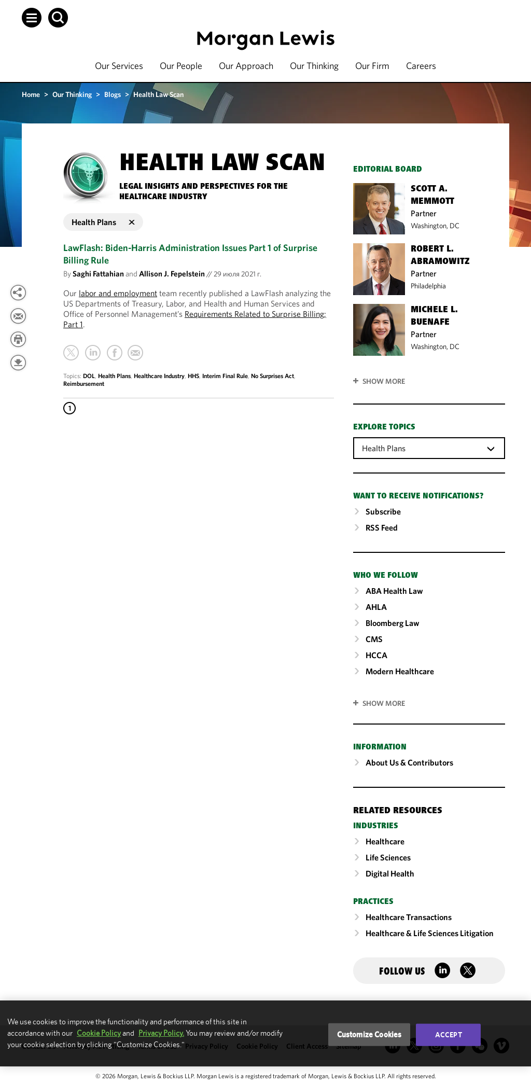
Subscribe (383, 511)
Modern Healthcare (400, 671)
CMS (374, 639)
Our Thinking (314, 66)
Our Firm (372, 66)
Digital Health (390, 873)
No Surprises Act (272, 376)
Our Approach (246, 66)
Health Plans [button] (103, 222)
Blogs (112, 94)
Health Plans (114, 376)
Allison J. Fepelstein (172, 274)
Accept (448, 1034)
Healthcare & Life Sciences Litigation (430, 933)
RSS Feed (382, 527)
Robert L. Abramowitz (440, 256)
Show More (383, 381)
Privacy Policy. (161, 1033)
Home (31, 94)
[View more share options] (18, 292)
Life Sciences (388, 857)
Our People (181, 66)
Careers (421, 66)
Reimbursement (83, 383)
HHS (193, 376)
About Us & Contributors (409, 762)
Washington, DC (435, 225)
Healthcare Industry (159, 376)
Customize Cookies (369, 1034)
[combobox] (429, 447)
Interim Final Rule (225, 376)
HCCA (376, 655)
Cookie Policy (99, 1033)
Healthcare (385, 841)
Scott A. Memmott (432, 195)
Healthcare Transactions (409, 917)
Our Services (119, 66)
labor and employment (118, 293)
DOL (89, 376)
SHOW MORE (383, 703)
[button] (31, 17)
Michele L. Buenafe (434, 316)
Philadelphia (428, 285)
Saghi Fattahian (98, 274)
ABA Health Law (394, 591)
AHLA (376, 607)
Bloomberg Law (393, 623)
